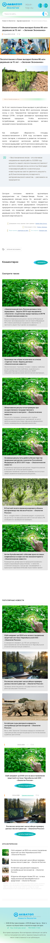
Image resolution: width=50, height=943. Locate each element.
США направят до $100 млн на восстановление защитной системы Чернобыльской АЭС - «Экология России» (24, 637)
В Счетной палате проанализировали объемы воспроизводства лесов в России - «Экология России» (23, 510)
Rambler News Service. (41, 223)
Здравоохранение (23, 21)
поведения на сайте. (23, 230)
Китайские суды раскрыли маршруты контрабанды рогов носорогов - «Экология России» (22, 725)
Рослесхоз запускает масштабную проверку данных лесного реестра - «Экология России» (24, 682)
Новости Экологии (22, 6)
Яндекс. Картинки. (42, 227)
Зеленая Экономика (14, 249)
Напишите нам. (43, 230)
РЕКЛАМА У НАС (34, 928)
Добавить (42, 262)
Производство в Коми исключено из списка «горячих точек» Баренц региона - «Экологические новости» (22, 361)
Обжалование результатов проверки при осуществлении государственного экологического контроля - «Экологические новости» (23, 411)
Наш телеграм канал (16, 928)
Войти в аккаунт (40, 5)
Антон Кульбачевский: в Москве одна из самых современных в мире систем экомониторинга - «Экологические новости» (24, 556)
